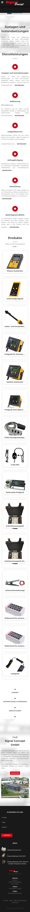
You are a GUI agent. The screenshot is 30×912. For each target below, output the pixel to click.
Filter (15, 246)
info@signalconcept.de (15, 893)
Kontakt (5, 900)
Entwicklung (15, 186)
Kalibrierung (15, 101)
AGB (10, 900)
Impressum (15, 902)
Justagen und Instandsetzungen (15, 73)
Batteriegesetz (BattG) (15, 215)
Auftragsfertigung (15, 160)
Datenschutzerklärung (19, 900)
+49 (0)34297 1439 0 (15, 888)
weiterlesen (19, 85)
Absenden (7, 835)
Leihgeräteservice (15, 132)
